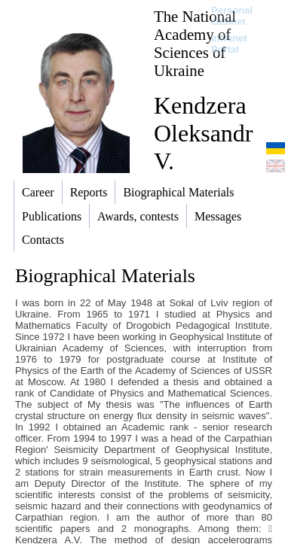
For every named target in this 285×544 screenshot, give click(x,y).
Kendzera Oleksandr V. (203, 133)
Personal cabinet (232, 16)
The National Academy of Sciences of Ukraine (195, 43)
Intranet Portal (229, 43)
